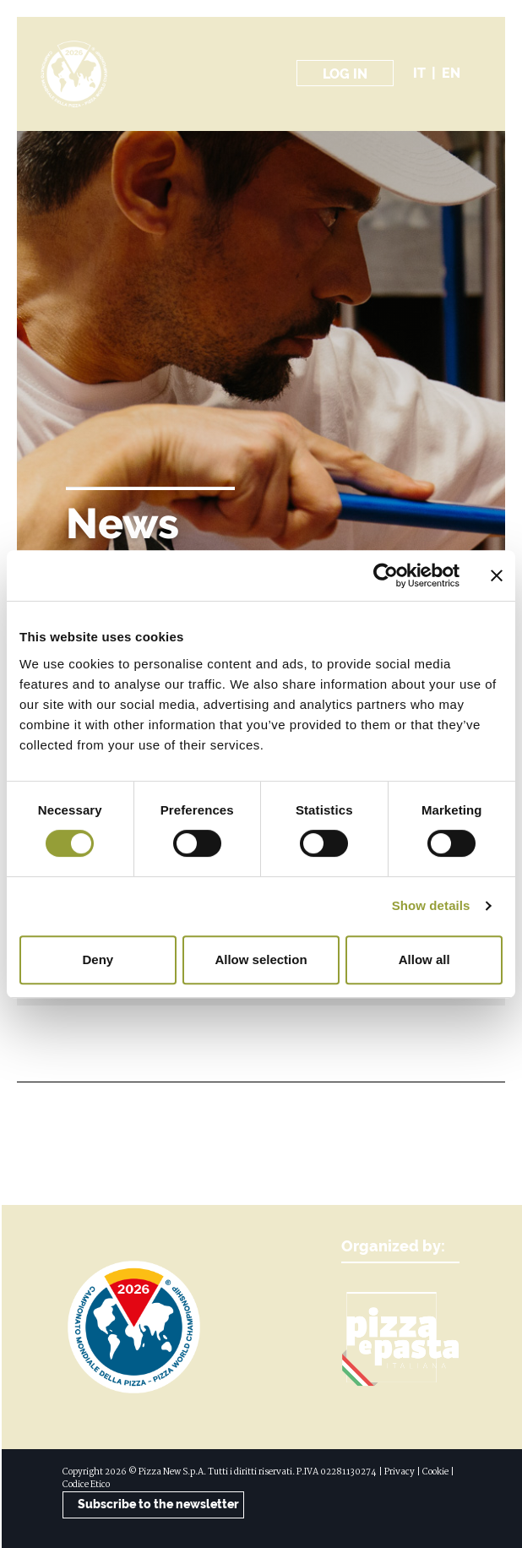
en (451, 73)
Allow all (424, 959)
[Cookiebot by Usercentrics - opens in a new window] (385, 575)
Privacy (399, 1472)
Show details (431, 905)
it (419, 73)
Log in (345, 74)
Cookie (435, 1472)
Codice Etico (86, 1485)
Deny (97, 959)
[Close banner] (497, 575)
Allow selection (261, 959)
